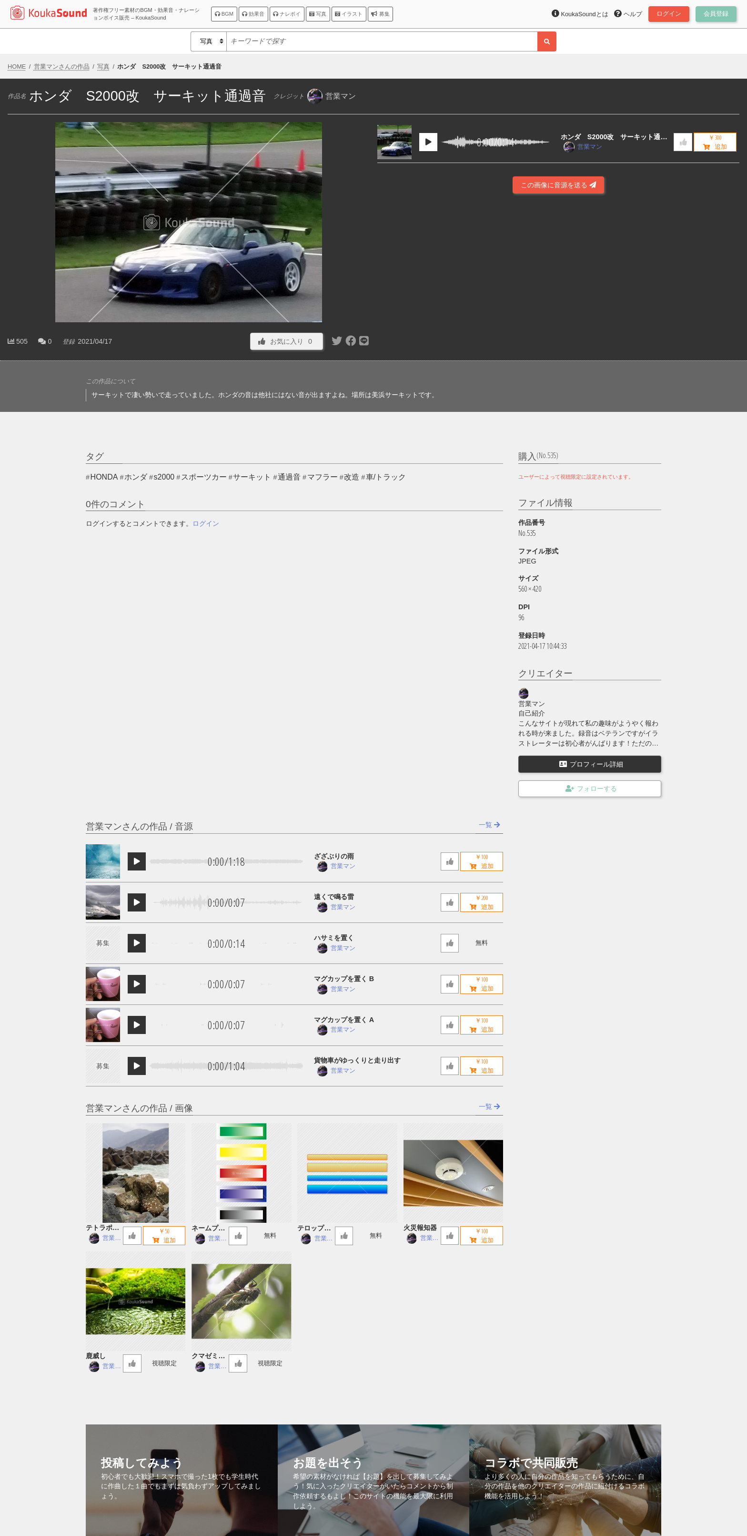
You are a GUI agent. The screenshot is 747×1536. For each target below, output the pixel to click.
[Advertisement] (558, 321)
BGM (224, 14)
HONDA (104, 477)
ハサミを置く (334, 938)
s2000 (164, 477)
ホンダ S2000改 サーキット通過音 (614, 137)
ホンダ (135, 477)
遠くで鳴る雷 (334, 897)
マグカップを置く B (344, 979)
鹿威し (96, 1356)
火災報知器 (420, 1227)
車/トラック (386, 477)
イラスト (349, 14)
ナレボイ (287, 14)
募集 (380, 14)
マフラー (322, 477)
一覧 (489, 825)
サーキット (252, 477)
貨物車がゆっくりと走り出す (357, 1060)
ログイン (205, 523)
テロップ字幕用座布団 (314, 1228)
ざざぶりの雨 (334, 856)
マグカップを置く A (344, 1020)
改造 (351, 477)
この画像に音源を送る (558, 185)
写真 (317, 14)
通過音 (289, 477)
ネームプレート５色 (208, 1228)
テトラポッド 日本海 (102, 1228)
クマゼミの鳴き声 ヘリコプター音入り (208, 1356)
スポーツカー (204, 477)
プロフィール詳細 (591, 764)
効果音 (253, 14)
